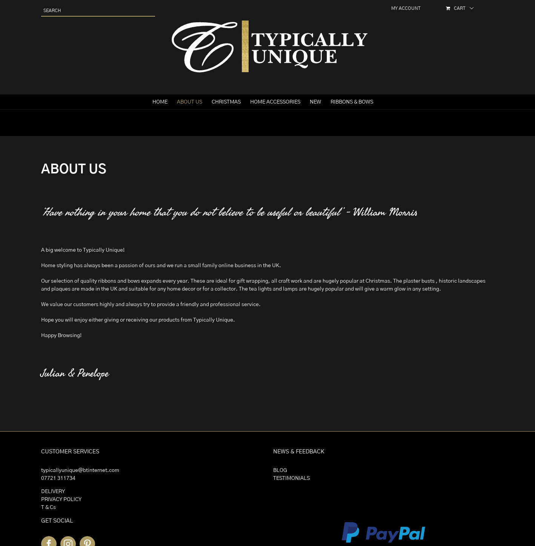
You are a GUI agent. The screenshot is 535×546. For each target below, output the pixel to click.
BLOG (280, 470)
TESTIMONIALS (291, 478)
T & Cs (48, 507)
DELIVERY (53, 491)
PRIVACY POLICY (61, 499)
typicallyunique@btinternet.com (80, 470)
